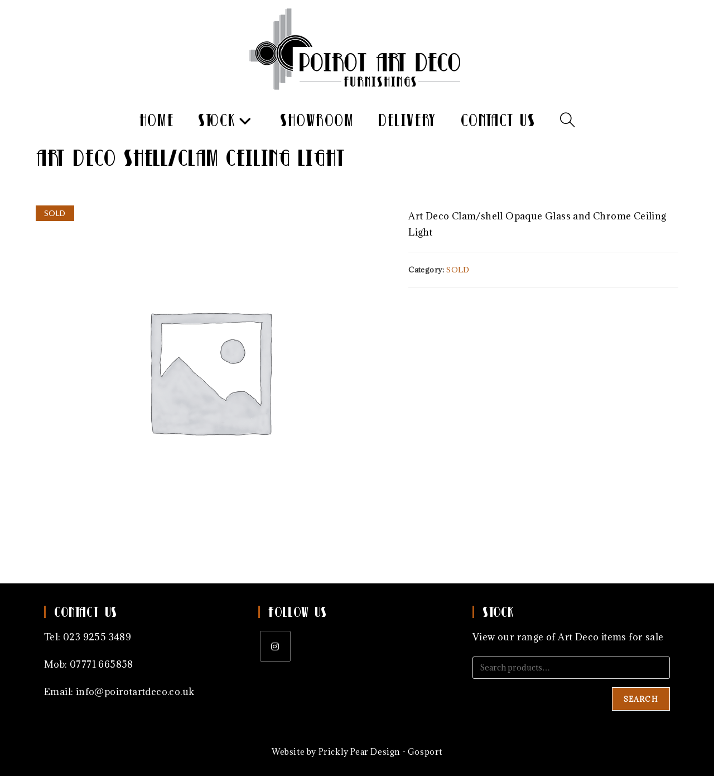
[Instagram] (275, 646)
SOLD (458, 270)
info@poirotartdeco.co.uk (135, 692)
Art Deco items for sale (610, 637)
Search (641, 698)
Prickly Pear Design (359, 751)
